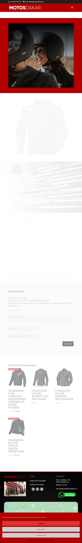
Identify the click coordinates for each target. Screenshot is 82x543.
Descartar (41, 529)
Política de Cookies (37, 484)
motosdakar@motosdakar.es (66, 489)
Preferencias (41, 535)
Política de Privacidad (47, 540)
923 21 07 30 (62, 485)
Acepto (41, 523)
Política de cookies (33, 540)
